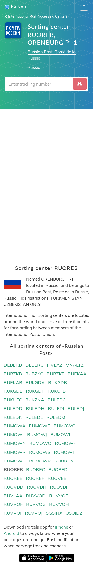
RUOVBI (58, 487)
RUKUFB (57, 391)
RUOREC (35, 469)
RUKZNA (34, 400)
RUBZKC (34, 374)
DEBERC (34, 365)
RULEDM (55, 417)
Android (11, 533)
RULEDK (13, 417)
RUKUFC (13, 400)
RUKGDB (57, 382)
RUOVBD (13, 487)
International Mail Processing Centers (36, 16)
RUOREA (63, 461)
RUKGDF (35, 391)
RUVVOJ (33, 513)
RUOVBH (36, 487)
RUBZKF (55, 374)
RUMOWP (65, 443)
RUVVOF (13, 504)
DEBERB (13, 365)
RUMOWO (40, 443)
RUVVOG (36, 504)
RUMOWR (15, 452)
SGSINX (54, 513)
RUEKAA (77, 374)
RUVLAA (13, 496)
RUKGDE (13, 391)
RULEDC (57, 400)
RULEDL (34, 417)
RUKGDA (35, 382)
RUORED (58, 469)
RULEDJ (76, 408)
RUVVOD (36, 496)
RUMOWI (14, 434)
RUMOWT (64, 452)
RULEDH (35, 408)
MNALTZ (75, 365)
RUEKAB (13, 382)
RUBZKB (13, 374)
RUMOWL (60, 434)
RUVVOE (58, 496)
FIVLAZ (54, 365)
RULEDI (56, 408)
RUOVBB (57, 478)
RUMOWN (15, 443)
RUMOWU (15, 461)
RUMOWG (64, 426)
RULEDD (13, 408)
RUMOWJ (37, 434)
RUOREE (13, 478)
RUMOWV (40, 461)
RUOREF (35, 478)
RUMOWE (39, 426)
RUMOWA (14, 426)
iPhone (61, 527)
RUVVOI (12, 513)
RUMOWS (39, 452)
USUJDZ (74, 513)
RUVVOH (59, 504)
